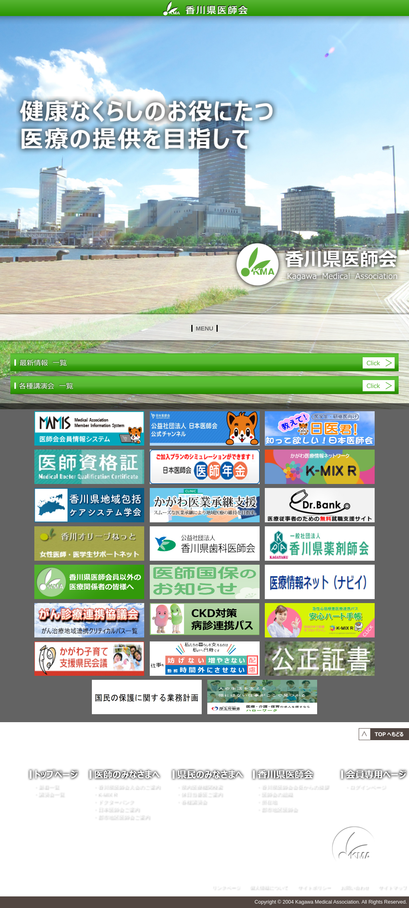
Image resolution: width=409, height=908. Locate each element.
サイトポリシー (314, 886)
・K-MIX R (105, 793)
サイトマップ (392, 886)
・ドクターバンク (113, 801)
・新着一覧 (46, 786)
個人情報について (269, 886)
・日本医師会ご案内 (116, 809)
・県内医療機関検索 (199, 786)
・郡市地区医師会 (277, 809)
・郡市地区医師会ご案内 (121, 816)
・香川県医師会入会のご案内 (126, 786)
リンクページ (226, 886)
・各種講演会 (191, 801)
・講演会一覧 (48, 793)
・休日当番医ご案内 (199, 793)
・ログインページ (365, 786)
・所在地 (266, 801)
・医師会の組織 (274, 793)
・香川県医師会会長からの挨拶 (292, 786)
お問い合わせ (354, 886)
